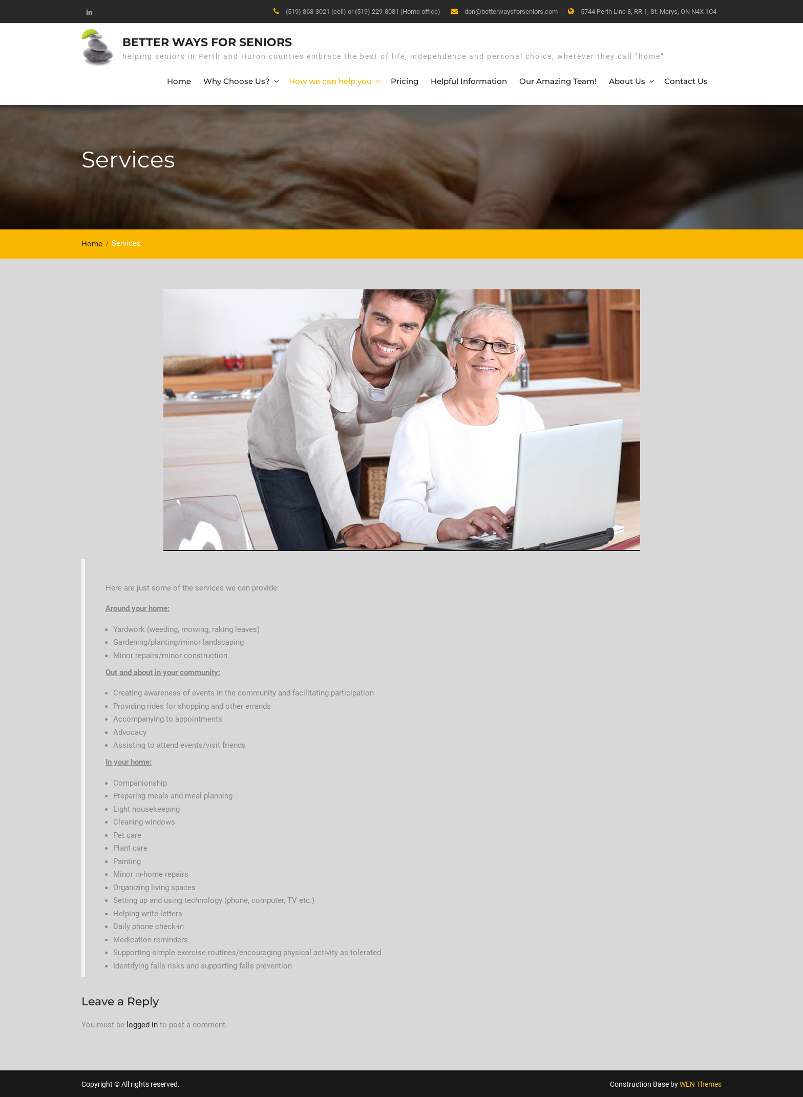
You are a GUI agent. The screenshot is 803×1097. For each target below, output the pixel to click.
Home (179, 81)
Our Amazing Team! (558, 81)
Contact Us (686, 81)
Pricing (404, 81)
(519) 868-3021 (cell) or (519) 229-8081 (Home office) (363, 11)
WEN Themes (701, 1083)
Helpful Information (469, 81)
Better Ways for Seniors (207, 42)
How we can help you (330, 81)
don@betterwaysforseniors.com (511, 11)
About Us (627, 81)
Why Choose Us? (236, 81)
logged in (142, 1023)
